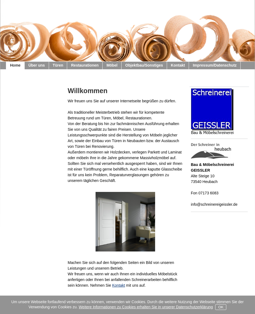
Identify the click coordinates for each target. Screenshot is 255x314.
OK (220, 307)
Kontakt (118, 285)
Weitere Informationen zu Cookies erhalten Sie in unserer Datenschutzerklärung (146, 307)
